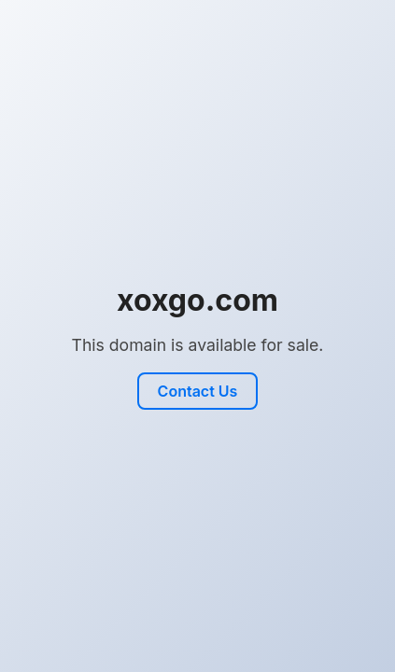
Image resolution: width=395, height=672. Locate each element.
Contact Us (198, 391)
